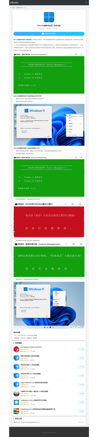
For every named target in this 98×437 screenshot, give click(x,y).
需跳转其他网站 (49, 34)
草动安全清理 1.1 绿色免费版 (30, 365)
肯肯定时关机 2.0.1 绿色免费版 (31, 374)
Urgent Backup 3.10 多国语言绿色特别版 (34, 382)
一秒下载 (81, 349)
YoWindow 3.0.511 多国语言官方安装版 (34, 400)
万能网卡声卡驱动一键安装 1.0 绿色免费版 (34, 391)
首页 (13, 7)
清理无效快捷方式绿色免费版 (30, 356)
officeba (14, 2)
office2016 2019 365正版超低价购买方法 (27, 422)
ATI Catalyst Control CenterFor (31, 347)
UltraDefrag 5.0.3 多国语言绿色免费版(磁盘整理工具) (38, 409)
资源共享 (19, 7)
